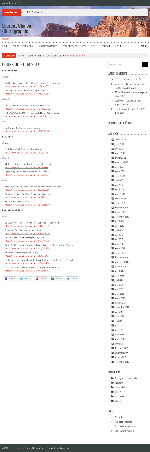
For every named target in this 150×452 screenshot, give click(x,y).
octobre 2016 (120, 357)
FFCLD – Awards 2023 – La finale (129, 79)
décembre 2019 (121, 207)
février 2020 (120, 198)
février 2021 (120, 171)
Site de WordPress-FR (124, 430)
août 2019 (119, 221)
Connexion (119, 417)
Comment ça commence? (74, 46)
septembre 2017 (122, 307)
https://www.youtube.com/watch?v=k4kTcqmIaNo (27, 263)
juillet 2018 (119, 275)
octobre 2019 (120, 212)
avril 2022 (119, 148)
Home (4, 46)
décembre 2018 (121, 257)
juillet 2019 (119, 225)
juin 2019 (119, 230)
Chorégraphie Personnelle (126, 378)
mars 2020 (120, 194)
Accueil (119, 46)
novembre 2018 (122, 262)
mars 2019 (119, 243)
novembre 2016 (122, 352)
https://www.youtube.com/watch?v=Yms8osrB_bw (27, 93)
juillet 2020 (120, 175)
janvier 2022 (120, 157)
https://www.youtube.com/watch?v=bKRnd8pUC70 (27, 233)
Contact (106, 46)
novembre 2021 (121, 162)
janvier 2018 (120, 302)
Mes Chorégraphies (47, 46)
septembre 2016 (122, 361)
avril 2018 (119, 289)
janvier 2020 (120, 203)
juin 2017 (118, 320)
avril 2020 (119, 189)
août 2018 (119, 271)
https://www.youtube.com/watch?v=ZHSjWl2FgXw (26, 255)
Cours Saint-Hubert (55, 55)
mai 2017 (119, 325)
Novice (118, 400)
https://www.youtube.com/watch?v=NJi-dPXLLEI (26, 167)
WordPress (41, 448)
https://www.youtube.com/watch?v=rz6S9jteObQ (26, 152)
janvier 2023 (120, 139)
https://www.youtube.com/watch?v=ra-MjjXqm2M (27, 248)
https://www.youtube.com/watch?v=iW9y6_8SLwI (27, 131)
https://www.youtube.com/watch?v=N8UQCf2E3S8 (27, 189)
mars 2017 (119, 334)
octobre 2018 (120, 266)
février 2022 (120, 153)
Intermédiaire (121, 387)
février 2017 (120, 339)
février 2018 (120, 298)
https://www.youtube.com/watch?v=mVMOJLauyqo (27, 108)
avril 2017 (119, 330)
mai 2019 (119, 234)
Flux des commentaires (125, 426)
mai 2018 (119, 284)
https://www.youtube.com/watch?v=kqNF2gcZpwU (27, 204)
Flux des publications (124, 421)
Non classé (119, 396)
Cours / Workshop (36, 55)
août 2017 (119, 311)
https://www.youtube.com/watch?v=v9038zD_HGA (27, 226)
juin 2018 (119, 280)
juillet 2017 (119, 316)
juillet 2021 (119, 166)
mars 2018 (119, 293)
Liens (94, 46)
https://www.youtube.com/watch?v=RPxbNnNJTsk (27, 240)
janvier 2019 (120, 252)
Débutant (119, 382)
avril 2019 (119, 239)
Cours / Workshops (23, 46)
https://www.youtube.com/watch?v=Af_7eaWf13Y (26, 174)
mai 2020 (119, 184)
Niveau (118, 391)
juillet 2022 (120, 144)
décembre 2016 (121, 348)
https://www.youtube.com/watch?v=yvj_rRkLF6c (26, 197)
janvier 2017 (120, 343)
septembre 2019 (122, 216)
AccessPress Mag (61, 448)
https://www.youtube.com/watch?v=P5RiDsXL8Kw (27, 270)
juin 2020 (119, 180)
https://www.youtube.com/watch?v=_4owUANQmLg (27, 116)
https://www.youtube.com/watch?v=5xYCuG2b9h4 (27, 86)
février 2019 (120, 248)
